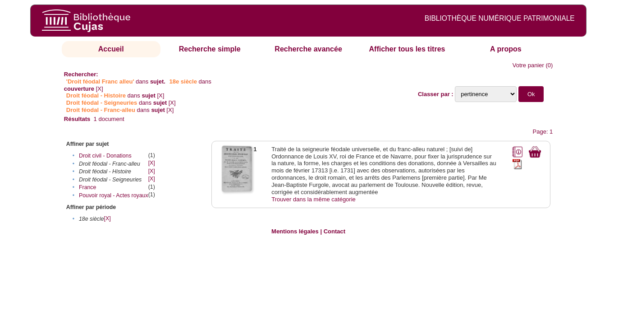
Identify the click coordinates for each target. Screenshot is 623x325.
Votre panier (528, 65)
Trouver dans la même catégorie (313, 199)
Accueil (111, 49)
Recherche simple (210, 49)
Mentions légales (295, 231)
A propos (506, 49)
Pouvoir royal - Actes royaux (113, 195)
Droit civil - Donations (105, 156)
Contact (334, 231)
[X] (99, 88)
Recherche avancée (308, 49)
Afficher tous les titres (407, 49)
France (87, 187)
